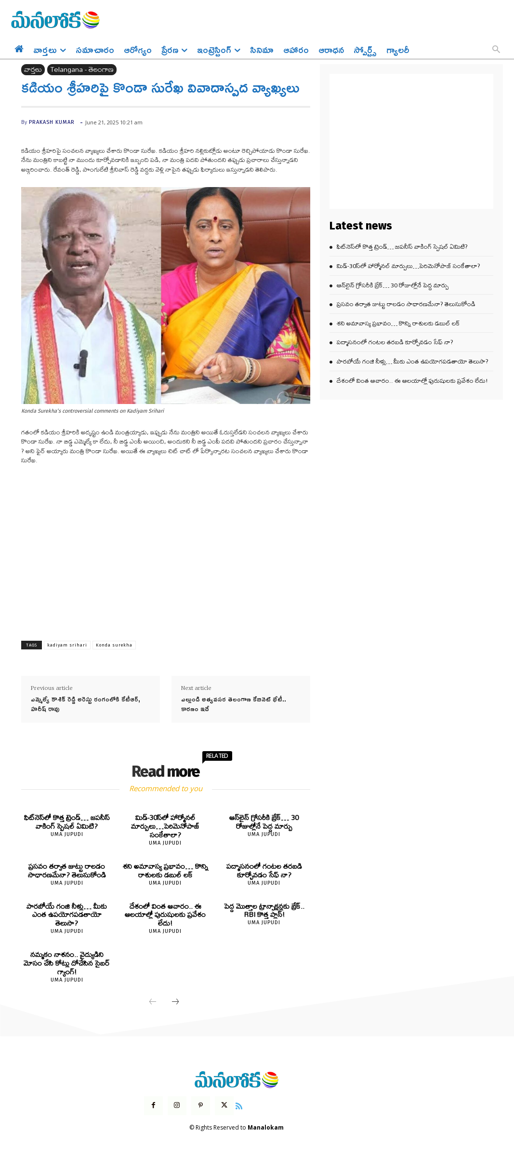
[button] (496, 50)
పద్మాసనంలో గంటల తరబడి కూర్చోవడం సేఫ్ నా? (264, 870)
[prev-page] (152, 1000)
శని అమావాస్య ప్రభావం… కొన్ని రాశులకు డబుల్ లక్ (165, 870)
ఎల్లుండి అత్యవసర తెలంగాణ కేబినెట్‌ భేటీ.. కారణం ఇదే (233, 703)
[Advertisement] (165, 545)
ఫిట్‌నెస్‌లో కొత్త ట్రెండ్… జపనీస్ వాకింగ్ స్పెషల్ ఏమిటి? (66, 821)
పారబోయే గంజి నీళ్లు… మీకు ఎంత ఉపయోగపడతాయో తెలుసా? (66, 913)
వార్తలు (33, 69)
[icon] (239, 1103)
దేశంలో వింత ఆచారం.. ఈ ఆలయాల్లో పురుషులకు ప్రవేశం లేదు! (165, 913)
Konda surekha (114, 645)
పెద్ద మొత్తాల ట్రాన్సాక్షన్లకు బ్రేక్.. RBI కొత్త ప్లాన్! (264, 909)
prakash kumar (52, 122)
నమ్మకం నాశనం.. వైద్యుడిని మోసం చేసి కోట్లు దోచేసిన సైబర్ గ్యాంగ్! (66, 961)
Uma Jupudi (67, 834)
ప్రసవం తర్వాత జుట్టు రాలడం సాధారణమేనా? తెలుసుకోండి (66, 870)
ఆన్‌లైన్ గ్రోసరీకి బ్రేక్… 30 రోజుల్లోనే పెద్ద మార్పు (264, 821)
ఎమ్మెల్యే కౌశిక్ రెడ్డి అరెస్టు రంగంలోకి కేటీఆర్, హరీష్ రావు (85, 703)
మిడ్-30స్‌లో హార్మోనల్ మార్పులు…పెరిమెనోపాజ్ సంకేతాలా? (165, 825)
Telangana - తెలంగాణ (82, 69)
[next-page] (175, 1000)
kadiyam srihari (67, 645)
